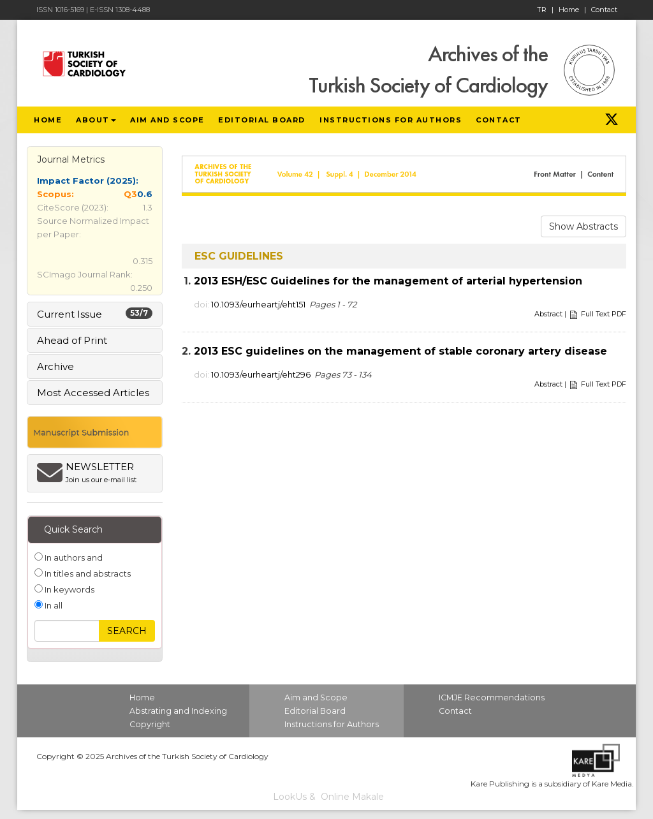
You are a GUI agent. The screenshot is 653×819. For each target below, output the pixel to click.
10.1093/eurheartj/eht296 (261, 374)
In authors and (73, 557)
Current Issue (94, 313)
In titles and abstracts (87, 573)
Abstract (548, 313)
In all (52, 605)
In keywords (68, 589)
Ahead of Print (72, 340)
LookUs (290, 796)
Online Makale (352, 796)
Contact (604, 9)
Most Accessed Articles (93, 393)
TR (545, 9)
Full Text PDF (603, 313)
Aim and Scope (316, 697)
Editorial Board (315, 711)
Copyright (149, 724)
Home (572, 9)
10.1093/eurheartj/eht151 (258, 304)
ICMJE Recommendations (492, 697)
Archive (55, 366)
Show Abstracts (583, 226)
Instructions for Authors (331, 724)
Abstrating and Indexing (178, 711)
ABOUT (96, 119)
